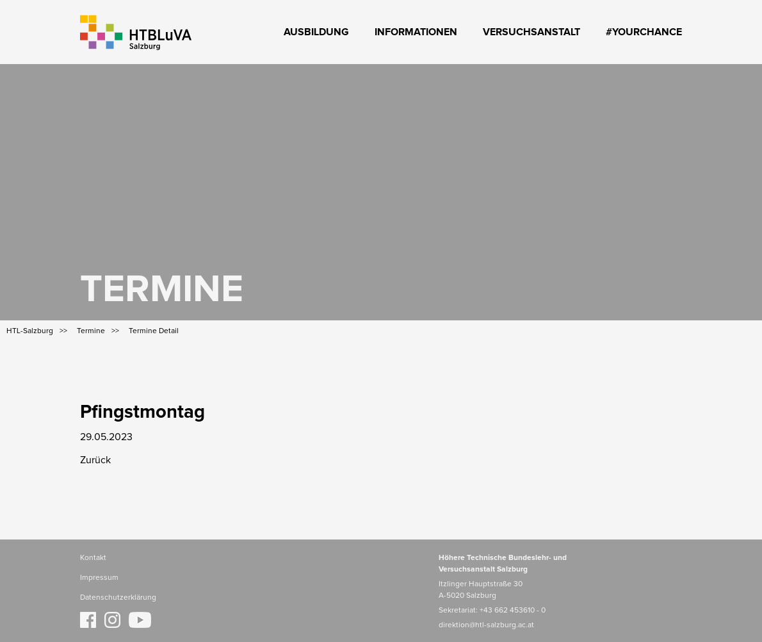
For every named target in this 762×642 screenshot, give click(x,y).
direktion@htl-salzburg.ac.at (486, 625)
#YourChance (644, 32)
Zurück (95, 460)
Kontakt (93, 558)
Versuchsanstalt (531, 32)
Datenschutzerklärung (118, 598)
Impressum (99, 578)
